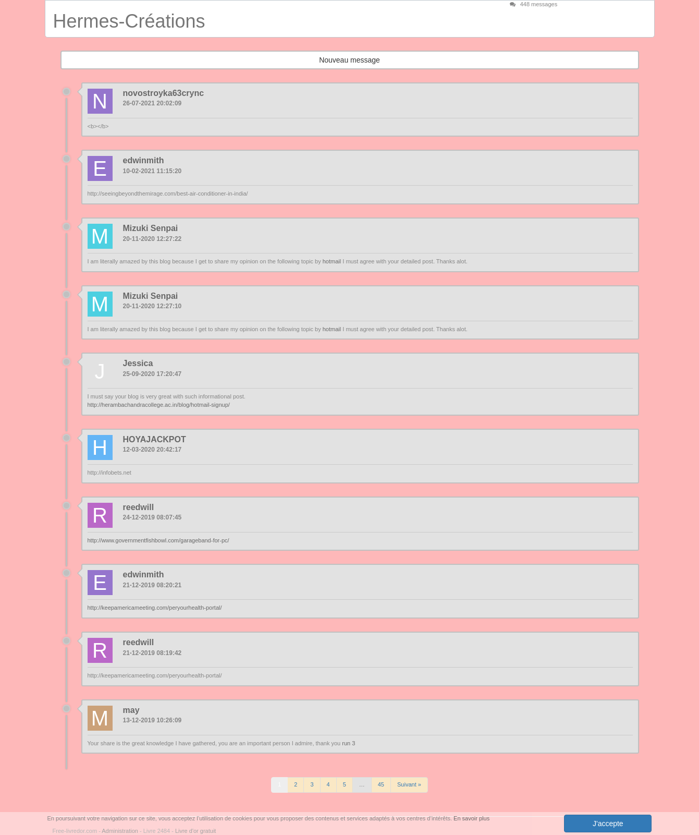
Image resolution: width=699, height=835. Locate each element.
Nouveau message (349, 60)
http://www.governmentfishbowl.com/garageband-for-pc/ (158, 540)
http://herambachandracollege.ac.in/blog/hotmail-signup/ (159, 405)
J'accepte (608, 823)
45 (381, 784)
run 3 (348, 743)
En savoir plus (471, 818)
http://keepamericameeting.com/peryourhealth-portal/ (155, 607)
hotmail (332, 261)
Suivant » (409, 784)
